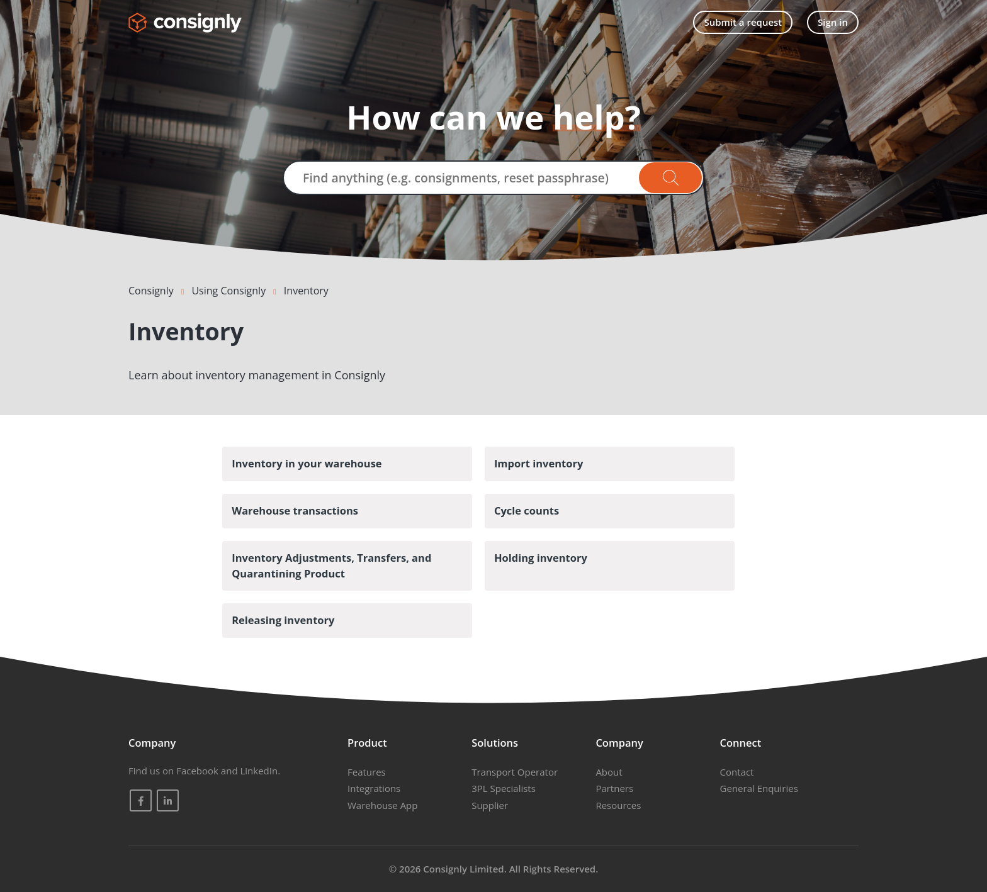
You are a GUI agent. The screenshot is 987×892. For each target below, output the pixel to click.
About (608, 772)
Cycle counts (526, 510)
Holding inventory (540, 557)
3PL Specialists (503, 788)
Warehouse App (382, 805)
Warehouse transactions (295, 510)
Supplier (489, 805)
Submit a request (743, 22)
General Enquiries (759, 788)
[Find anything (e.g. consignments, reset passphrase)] (493, 177)
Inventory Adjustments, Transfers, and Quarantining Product (331, 565)
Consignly (151, 291)
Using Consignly (228, 291)
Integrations (373, 788)
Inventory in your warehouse (306, 463)
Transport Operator (514, 772)
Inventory (306, 291)
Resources (618, 805)
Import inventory (538, 463)
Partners (614, 788)
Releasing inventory (283, 620)
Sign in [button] (833, 22)
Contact (737, 772)
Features (366, 772)
